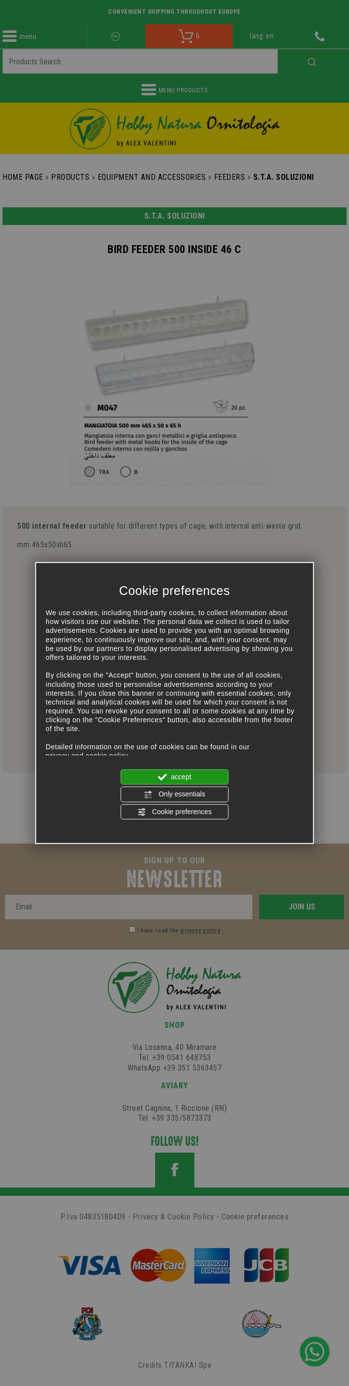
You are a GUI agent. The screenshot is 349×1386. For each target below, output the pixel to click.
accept (174, 777)
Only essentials (174, 794)
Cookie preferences (174, 811)
